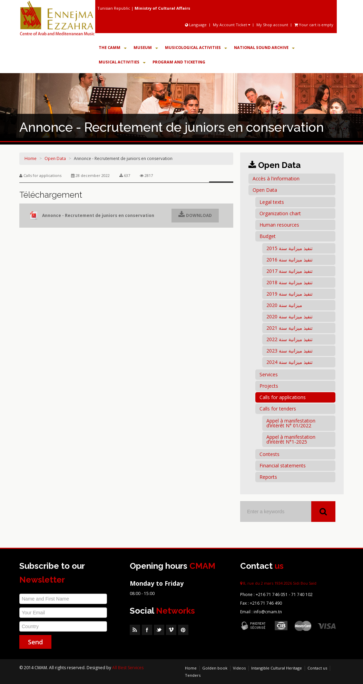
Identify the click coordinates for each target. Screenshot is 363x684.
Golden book (214, 668)
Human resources (279, 224)
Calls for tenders (277, 408)
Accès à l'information (276, 178)
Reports (268, 477)
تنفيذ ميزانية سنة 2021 (289, 328)
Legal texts (271, 202)
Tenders (192, 675)
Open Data (55, 158)
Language (196, 24)
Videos (239, 668)
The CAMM (113, 47)
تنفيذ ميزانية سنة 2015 (289, 248)
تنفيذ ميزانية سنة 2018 (289, 282)
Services (268, 374)
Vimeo (171, 630)
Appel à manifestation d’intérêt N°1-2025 (290, 439)
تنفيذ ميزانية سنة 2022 (289, 339)
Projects (268, 386)
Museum (146, 47)
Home (30, 158)
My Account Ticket (231, 24)
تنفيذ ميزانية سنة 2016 (289, 259)
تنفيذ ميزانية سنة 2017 (289, 271)
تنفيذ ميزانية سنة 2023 (289, 350)
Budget (267, 236)
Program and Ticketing (179, 62)
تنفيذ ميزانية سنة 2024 (289, 362)
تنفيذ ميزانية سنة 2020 (289, 316)
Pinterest (183, 630)
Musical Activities (122, 62)
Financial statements (282, 465)
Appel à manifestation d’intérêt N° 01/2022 (290, 423)
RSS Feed (135, 630)
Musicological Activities (196, 47)
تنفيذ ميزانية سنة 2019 (289, 293)
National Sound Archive (264, 47)
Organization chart (280, 213)
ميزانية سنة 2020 (284, 305)
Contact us (317, 668)
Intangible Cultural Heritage (276, 668)
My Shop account (272, 24)
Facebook (147, 630)
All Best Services (128, 668)
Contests (269, 454)
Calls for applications (282, 397)
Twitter (159, 630)
